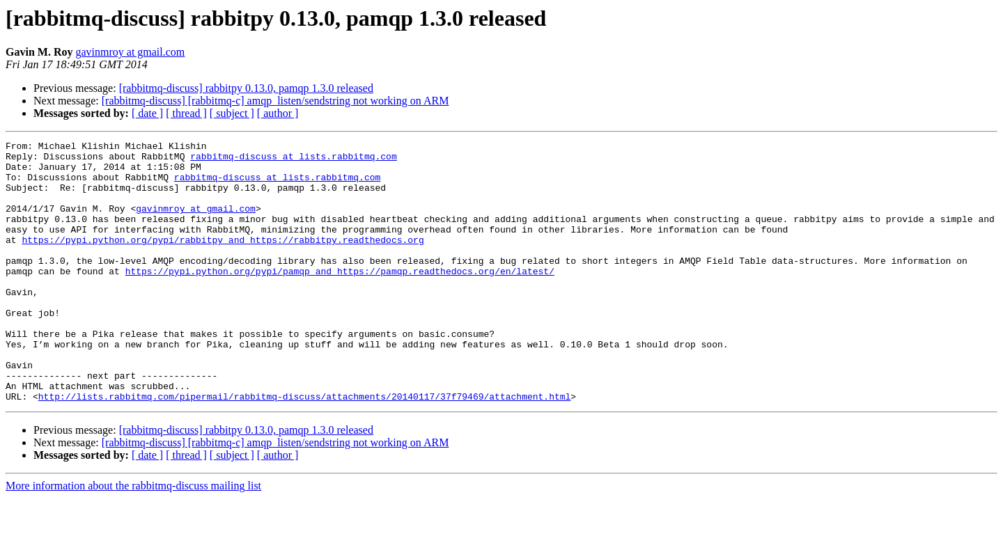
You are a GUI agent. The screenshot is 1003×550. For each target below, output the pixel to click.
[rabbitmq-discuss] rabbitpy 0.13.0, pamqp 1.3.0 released (246, 88)
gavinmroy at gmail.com (130, 52)
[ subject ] (232, 113)
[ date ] (147, 113)
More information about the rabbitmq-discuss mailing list (133, 538)
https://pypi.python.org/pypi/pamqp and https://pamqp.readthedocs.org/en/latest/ (339, 298)
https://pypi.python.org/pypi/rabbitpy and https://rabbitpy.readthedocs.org (222, 260)
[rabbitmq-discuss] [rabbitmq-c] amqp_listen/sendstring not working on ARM (275, 101)
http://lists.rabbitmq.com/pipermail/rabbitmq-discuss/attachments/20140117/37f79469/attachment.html (304, 448)
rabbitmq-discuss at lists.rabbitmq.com (293, 160)
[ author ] (278, 113)
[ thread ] (186, 113)
